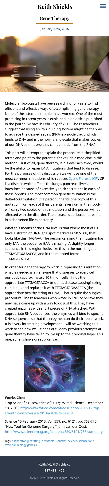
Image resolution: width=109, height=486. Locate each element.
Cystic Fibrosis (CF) (83, 178)
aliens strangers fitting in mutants (33, 441)
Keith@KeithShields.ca (54, 464)
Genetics (61, 441)
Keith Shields (55, 6)
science (72, 441)
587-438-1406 (54, 470)
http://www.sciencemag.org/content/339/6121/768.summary (54, 431)
